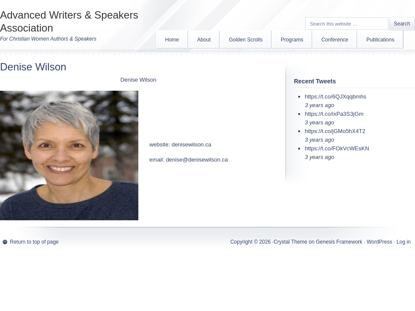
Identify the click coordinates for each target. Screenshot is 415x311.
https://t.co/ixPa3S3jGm (334, 114)
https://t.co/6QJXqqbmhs (335, 96)
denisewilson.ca (191, 144)
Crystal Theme (290, 242)
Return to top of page (34, 242)
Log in (403, 242)
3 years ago (319, 105)
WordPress (379, 242)
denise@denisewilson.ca (197, 159)
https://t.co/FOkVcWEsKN (337, 148)
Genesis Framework (339, 242)
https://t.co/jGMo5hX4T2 (335, 131)
